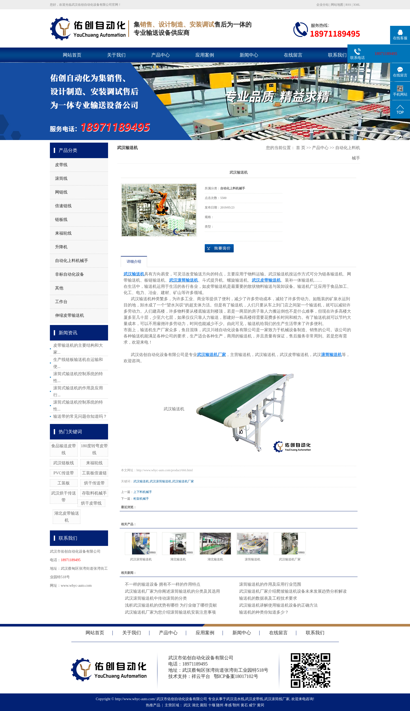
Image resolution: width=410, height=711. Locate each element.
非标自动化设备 (69, 274)
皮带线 (61, 165)
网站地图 (337, 4)
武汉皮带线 (254, 699)
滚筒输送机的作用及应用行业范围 (270, 584)
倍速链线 (63, 206)
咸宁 (252, 705)
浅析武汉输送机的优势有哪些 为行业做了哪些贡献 (171, 605)
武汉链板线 (63, 463)
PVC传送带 (64, 473)
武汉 (187, 705)
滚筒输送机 (252, 559)
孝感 (228, 705)
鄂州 (236, 705)
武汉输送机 (141, 481)
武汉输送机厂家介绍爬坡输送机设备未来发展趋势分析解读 (293, 591)
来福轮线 (63, 233)
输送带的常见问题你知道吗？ (80, 416)
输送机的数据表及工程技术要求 (268, 598)
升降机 (61, 247)
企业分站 (322, 4)
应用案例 (204, 55)
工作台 (61, 301)
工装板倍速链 (94, 473)
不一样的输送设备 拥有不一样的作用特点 (162, 584)
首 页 (300, 147)
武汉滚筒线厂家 (277, 699)
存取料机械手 (94, 493)
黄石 (244, 705)
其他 (59, 288)
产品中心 (160, 55)
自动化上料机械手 (71, 260)
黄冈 (260, 705)
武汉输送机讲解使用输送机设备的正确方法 (278, 605)
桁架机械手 (141, 498)
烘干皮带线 (91, 503)
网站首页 (72, 55)
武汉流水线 (235, 699)
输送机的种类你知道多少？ (264, 612)
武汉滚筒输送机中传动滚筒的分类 (156, 598)
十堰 (211, 705)
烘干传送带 (94, 483)
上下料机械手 (142, 492)
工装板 (63, 483)
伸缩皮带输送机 (69, 315)
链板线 (61, 219)
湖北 (195, 705)
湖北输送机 (178, 559)
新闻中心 (249, 55)
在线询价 (219, 248)
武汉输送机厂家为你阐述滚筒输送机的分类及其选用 (172, 591)
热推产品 (153, 705)
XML (356, 4)
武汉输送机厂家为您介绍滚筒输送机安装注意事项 (170, 612)
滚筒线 (61, 178)
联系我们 (337, 55)
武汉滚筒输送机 (160, 481)
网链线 (61, 192)
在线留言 (293, 55)
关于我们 (116, 55)
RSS (348, 4)
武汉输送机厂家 (183, 481)
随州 (219, 705)
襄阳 (203, 705)
